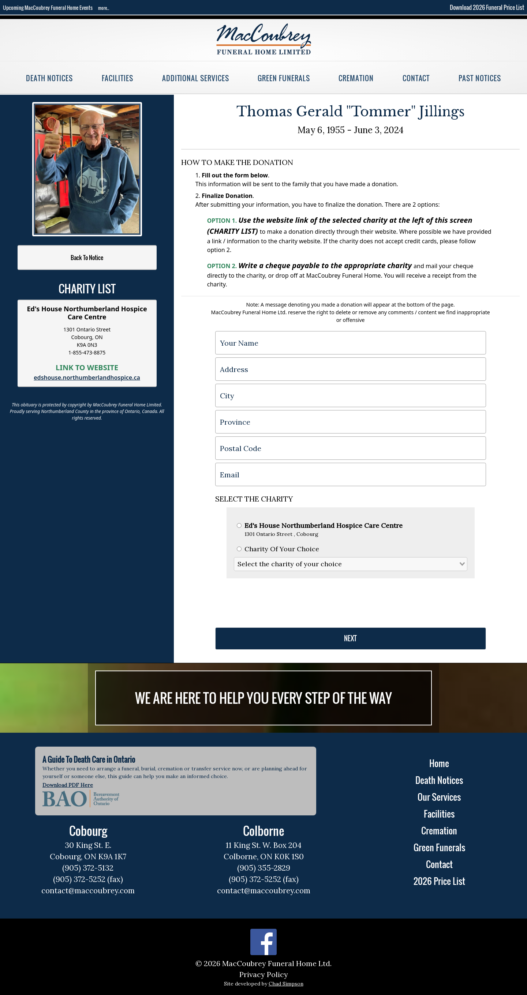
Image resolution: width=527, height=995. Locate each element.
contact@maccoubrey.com (88, 891)
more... (103, 8)
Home (439, 763)
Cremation (356, 78)
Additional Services (195, 78)
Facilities (117, 78)
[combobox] (350, 564)
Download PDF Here (67, 785)
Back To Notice (87, 257)
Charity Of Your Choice (278, 549)
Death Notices (49, 78)
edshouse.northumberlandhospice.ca (87, 377)
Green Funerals (284, 78)
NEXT (350, 638)
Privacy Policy (263, 974)
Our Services (439, 796)
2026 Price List (439, 880)
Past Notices (480, 78)
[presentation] (270, 600)
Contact (416, 78)
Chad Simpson (286, 983)
